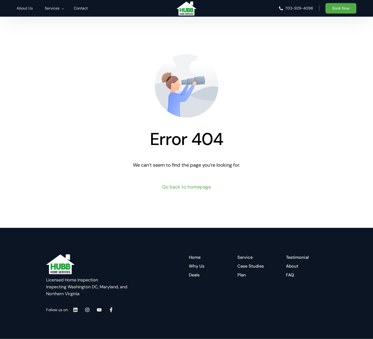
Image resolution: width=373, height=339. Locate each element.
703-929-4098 (299, 8)
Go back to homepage (186, 187)
